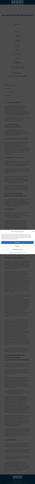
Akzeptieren (17, 242)
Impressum (24, 252)
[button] (33, 231)
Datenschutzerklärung (18, 252)
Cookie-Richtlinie (11, 252)
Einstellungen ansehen (17, 249)
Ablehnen (17, 246)
